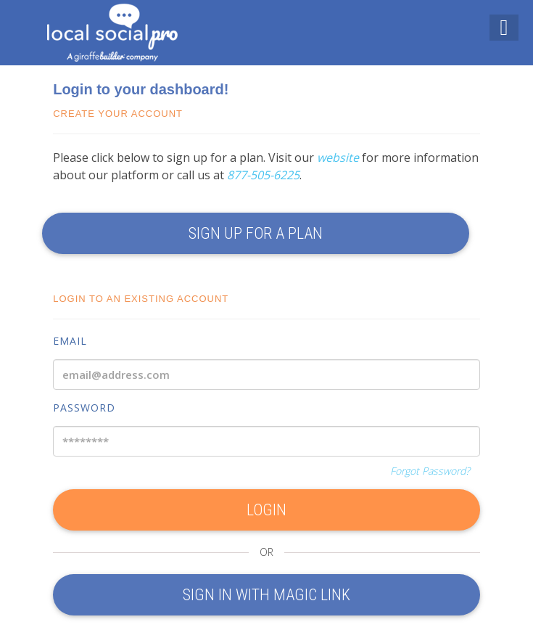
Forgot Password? (430, 471)
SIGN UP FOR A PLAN (256, 233)
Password (84, 407)
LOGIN (266, 510)
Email (70, 341)
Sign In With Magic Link (266, 595)
